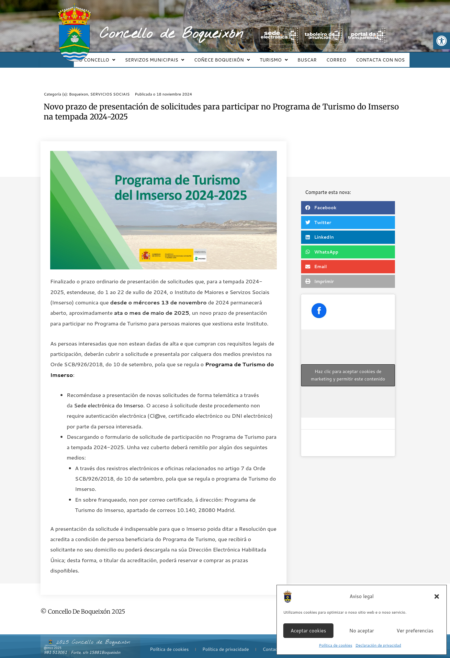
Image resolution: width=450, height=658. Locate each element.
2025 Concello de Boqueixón (93, 636)
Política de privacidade (225, 643)
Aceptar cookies (308, 630)
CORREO (339, 57)
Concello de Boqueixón (171, 34)
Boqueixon (78, 88)
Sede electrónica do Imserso (108, 399)
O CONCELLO (109, 57)
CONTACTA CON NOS (381, 57)
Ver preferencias (415, 630)
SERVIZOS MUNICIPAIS (165, 57)
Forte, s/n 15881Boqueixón (95, 646)
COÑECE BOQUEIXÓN (231, 57)
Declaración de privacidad (378, 645)
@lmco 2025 (52, 642)
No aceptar (361, 630)
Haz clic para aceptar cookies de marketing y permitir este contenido (348, 369)
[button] (441, 40)
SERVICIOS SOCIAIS (109, 88)
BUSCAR (311, 57)
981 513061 (55, 646)
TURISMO (280, 57)
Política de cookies (335, 645)
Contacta (272, 643)
